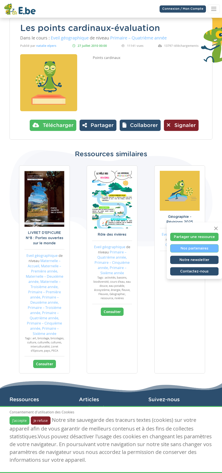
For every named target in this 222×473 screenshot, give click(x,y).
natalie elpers (46, 46)
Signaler (181, 125)
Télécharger (53, 125)
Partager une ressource (194, 237)
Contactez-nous (194, 271)
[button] (140, 125)
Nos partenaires (194, 248)
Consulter (44, 364)
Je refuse (41, 420)
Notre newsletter (194, 260)
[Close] (216, 228)
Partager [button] (98, 125)
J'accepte (19, 420)
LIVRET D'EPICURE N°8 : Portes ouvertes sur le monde (44, 238)
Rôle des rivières (112, 234)
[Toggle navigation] (214, 9)
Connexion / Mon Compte (182, 8)
